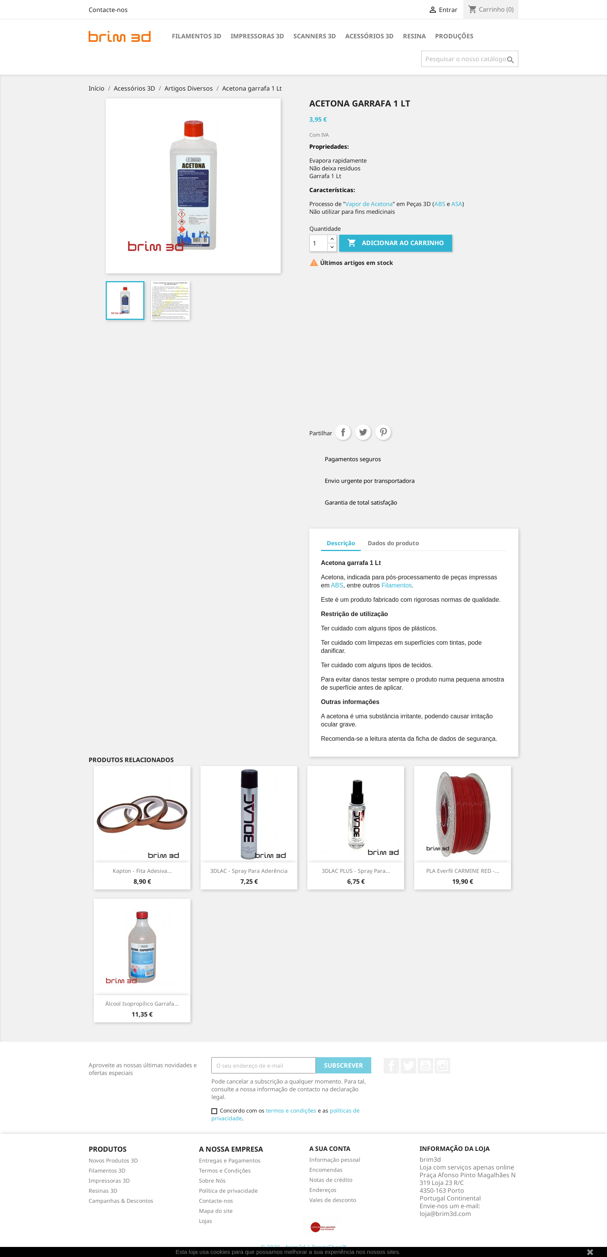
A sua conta (329, 1148)
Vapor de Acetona (369, 204)
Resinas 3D (103, 1190)
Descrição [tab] (341, 543)
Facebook (391, 1065)
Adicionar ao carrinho (395, 243)
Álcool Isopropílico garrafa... (142, 1003)
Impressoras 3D (257, 36)
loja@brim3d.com (445, 1213)
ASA (456, 204)
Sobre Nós (212, 1180)
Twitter (408, 1065)
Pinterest (383, 432)
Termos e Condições (225, 1170)
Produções (454, 36)
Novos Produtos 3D (113, 1160)
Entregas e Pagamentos (230, 1160)
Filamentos (397, 585)
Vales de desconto (332, 1200)
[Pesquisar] (469, 59)
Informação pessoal (334, 1159)
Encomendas (326, 1169)
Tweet (363, 432)
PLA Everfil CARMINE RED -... (462, 870)
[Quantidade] (318, 243)
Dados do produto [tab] (393, 543)
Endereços (322, 1189)
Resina (414, 36)
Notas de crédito (330, 1179)
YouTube (425, 1065)
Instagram (442, 1065)
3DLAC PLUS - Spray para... (356, 870)
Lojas (205, 1220)
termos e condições (291, 1110)
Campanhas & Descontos (121, 1200)
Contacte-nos (108, 9)
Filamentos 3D (196, 36)
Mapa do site (216, 1210)
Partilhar (343, 432)
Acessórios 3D (369, 36)
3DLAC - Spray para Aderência (249, 870)
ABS (439, 204)
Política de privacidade (228, 1190)
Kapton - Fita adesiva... (142, 870)
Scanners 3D (314, 36)
